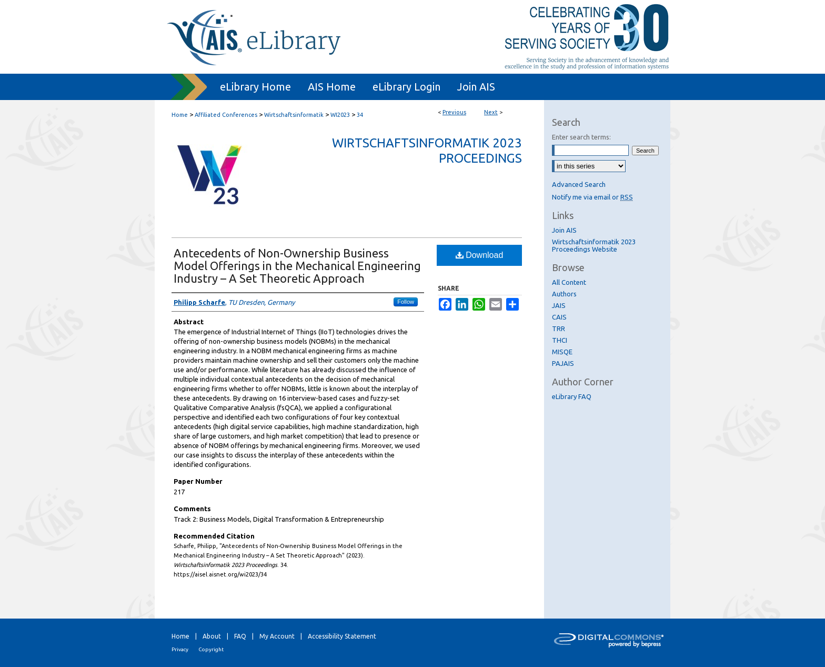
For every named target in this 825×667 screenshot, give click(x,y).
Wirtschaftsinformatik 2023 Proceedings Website (594, 245)
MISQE (562, 351)
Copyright (211, 649)
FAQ (240, 636)
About (212, 636)
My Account (277, 636)
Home (180, 115)
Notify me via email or (592, 197)
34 (360, 115)
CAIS (559, 317)
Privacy (180, 649)
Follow (405, 301)
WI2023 (340, 115)
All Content (569, 282)
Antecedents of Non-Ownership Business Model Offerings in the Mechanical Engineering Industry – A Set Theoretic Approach (297, 265)
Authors (564, 293)
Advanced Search (579, 184)
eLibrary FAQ (571, 396)
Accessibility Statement (342, 636)
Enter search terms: (581, 137)
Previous (454, 112)
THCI (559, 340)
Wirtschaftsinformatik (294, 115)
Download (480, 255)
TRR (558, 328)
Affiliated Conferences (226, 115)
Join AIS (564, 230)
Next (491, 112)
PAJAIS (563, 363)
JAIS (559, 305)
